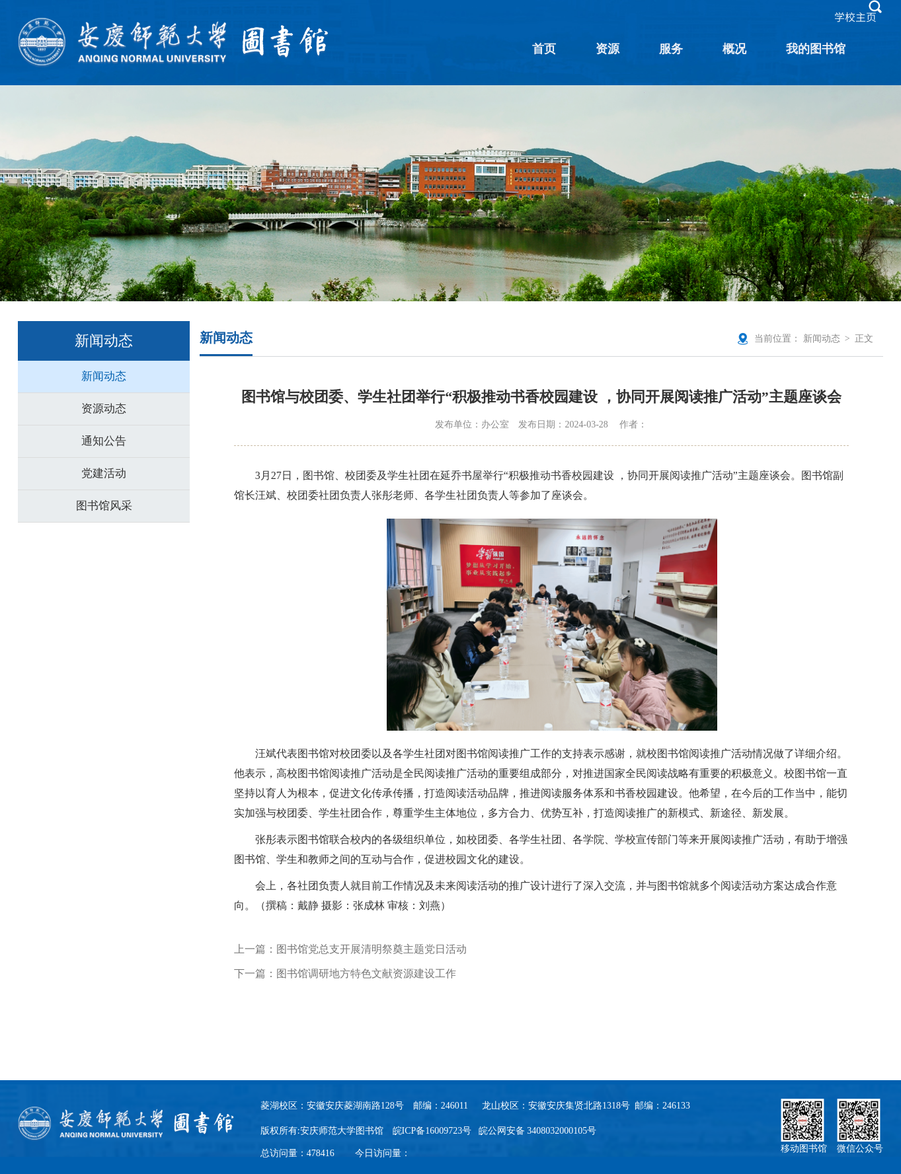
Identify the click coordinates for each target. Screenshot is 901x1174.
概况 (734, 48)
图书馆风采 (104, 505)
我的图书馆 (815, 48)
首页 (544, 48)
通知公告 (103, 441)
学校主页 (855, 17)
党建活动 (103, 473)
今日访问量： (383, 1153)
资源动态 (103, 408)
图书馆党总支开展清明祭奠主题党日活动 (371, 949)
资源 (607, 48)
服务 (671, 48)
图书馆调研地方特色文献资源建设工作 (366, 973)
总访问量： (297, 1153)
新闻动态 (103, 376)
